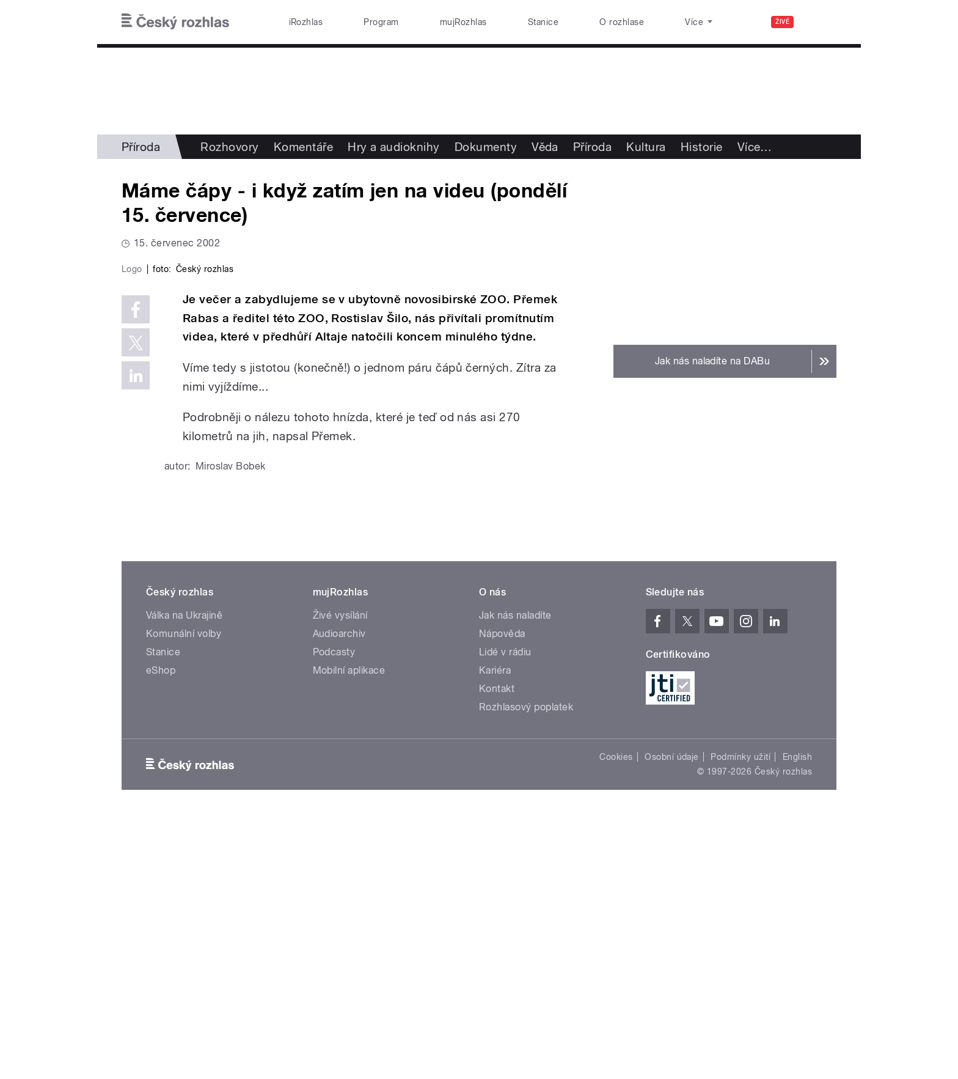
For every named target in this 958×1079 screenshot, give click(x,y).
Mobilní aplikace (349, 930)
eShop (160, 930)
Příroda (141, 146)
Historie (702, 146)
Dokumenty (486, 146)
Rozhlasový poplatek (526, 967)
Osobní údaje (672, 1017)
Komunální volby (183, 893)
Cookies (615, 1017)
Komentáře (303, 146)
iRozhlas (306, 22)
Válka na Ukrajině (184, 875)
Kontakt (496, 948)
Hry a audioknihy (394, 146)
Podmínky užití (740, 1017)
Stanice (543, 22)
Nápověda (502, 893)
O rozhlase (621, 22)
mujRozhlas (463, 22)
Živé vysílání (340, 875)
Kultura (645, 146)
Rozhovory (229, 146)
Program (381, 22)
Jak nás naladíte (515, 875)
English (797, 1017)
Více (754, 146)
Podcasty (334, 912)
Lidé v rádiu (505, 912)
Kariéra (495, 930)
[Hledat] (819, 22)
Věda (545, 146)
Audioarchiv (339, 893)
